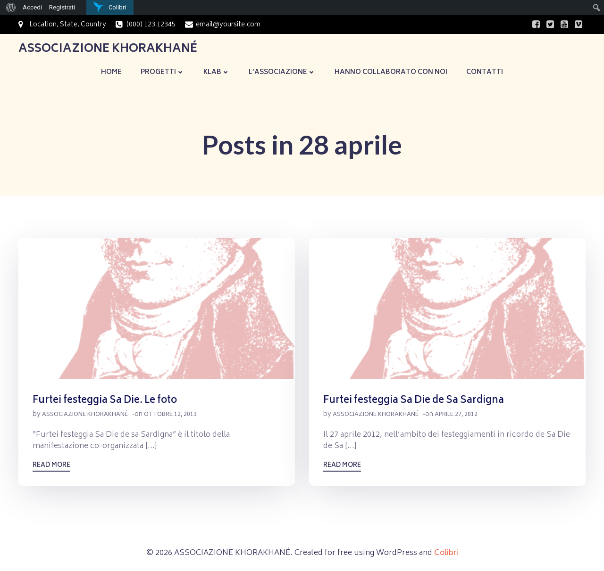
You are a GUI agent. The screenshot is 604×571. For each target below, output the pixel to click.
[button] (156, 308)
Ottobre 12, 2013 (170, 415)
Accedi (32, 7)
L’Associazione (282, 72)
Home (111, 72)
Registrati (62, 7)
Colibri (446, 553)
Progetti (163, 72)
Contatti (484, 72)
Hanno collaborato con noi (391, 72)
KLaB (216, 72)
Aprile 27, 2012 (456, 415)
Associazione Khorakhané (85, 415)
